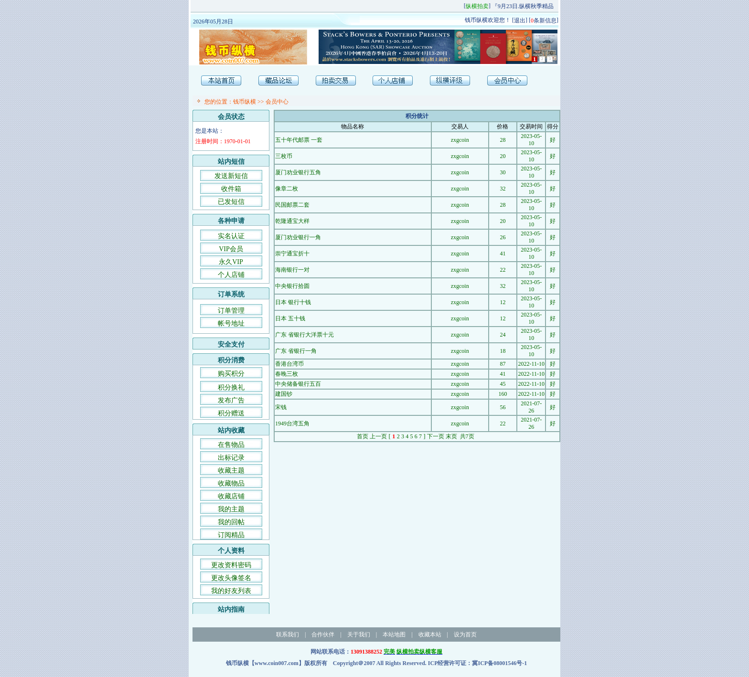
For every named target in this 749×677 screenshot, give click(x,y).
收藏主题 (231, 470)
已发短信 (231, 201)
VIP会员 (231, 249)
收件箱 (231, 188)
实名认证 (231, 236)
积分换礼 (231, 387)
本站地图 (394, 634)
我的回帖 (231, 522)
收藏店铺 (231, 496)
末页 (451, 436)
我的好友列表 (231, 590)
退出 (519, 20)
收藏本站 (429, 634)
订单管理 (231, 310)
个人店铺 (231, 274)
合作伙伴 (322, 634)
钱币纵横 (244, 101)
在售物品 (231, 444)
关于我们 (358, 634)
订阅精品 (231, 535)
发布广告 (231, 400)
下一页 (435, 436)
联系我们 (287, 634)
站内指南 (231, 609)
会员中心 (277, 101)
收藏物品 (231, 483)
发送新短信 (231, 176)
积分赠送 (231, 413)
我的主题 (231, 509)
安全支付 (231, 344)
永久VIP (231, 261)
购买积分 (231, 373)
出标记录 (231, 457)
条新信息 (543, 20)
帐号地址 (231, 323)
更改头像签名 (231, 578)
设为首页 (465, 634)
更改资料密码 (231, 565)
